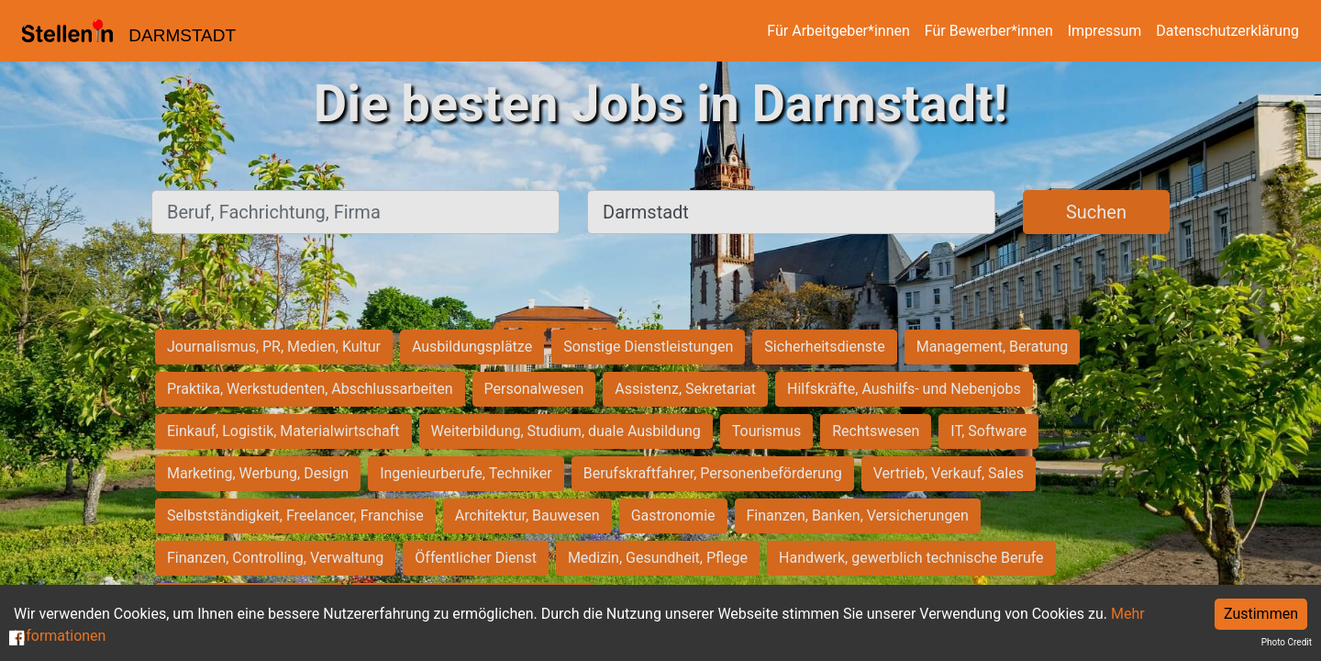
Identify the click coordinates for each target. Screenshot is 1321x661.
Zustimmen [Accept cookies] (1261, 613)
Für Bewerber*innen (989, 30)
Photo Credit (1286, 642)
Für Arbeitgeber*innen (838, 30)
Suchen (1096, 212)
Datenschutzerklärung (1227, 30)
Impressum (1105, 30)
